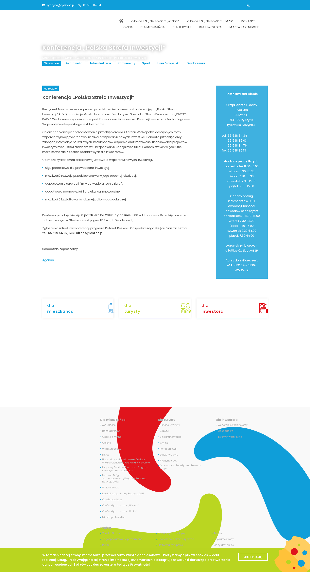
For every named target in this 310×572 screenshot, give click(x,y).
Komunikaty (126, 63)
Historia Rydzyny (170, 425)
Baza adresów (111, 431)
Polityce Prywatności (133, 564)
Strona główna (52, 58)
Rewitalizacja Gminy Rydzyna (176, 539)
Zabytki (164, 431)
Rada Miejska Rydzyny (171, 533)
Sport (146, 63)
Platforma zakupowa (170, 545)
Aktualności (85, 58)
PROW (105, 454)
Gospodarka (225, 431)
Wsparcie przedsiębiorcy (233, 425)
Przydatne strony (224, 539)
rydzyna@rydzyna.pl (61, 5)
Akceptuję (253, 557)
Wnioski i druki (110, 487)
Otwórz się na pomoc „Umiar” (119, 511)
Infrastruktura (100, 63)
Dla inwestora (227, 420)
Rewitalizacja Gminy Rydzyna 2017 (123, 493)
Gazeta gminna (112, 437)
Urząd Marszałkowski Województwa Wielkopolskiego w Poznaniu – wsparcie (126, 461)
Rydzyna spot (168, 460)
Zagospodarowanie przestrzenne (122, 539)
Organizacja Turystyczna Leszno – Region (180, 467)
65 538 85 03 (237, 140)
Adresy (218, 533)
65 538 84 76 (237, 145)
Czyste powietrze (112, 499)
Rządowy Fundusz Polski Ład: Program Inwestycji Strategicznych (125, 469)
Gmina (69, 58)
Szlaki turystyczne (170, 437)
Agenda (48, 260)
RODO (105, 545)
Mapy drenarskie (224, 545)
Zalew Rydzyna (169, 454)
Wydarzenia (196, 63)
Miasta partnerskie (113, 517)
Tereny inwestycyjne (230, 437)
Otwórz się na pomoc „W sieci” (120, 505)
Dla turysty (166, 420)
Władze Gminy (111, 533)
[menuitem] (248, 5)
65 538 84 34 (92, 5)
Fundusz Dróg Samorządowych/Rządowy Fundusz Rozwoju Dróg (124, 478)
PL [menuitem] (248, 6)
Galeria (106, 442)
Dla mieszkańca (113, 420)
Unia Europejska (169, 63)
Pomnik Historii (168, 448)
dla (80, 308)
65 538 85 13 (237, 150)
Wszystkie (51, 63)
